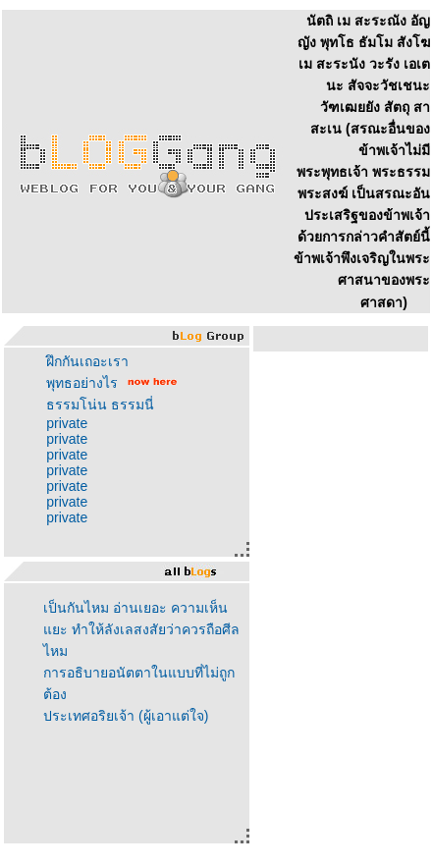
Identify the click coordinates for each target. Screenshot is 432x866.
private (66, 423)
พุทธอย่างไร (82, 383)
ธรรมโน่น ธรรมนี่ (100, 404)
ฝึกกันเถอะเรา (87, 361)
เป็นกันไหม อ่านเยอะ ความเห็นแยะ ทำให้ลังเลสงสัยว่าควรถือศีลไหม (141, 629)
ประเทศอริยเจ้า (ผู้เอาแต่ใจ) (125, 716)
